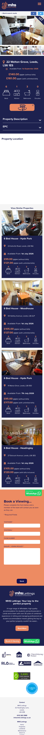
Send (22, 581)
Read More (22, 628)
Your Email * (8, 530)
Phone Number (9, 538)
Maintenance (22, 731)
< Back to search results (9, 13)
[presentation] (20, 571)
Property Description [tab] (22, 119)
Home (22, 725)
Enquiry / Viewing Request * (14, 546)
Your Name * (8, 522)
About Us (22, 733)
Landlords (22, 729)
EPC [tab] (22, 127)
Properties (22, 727)
